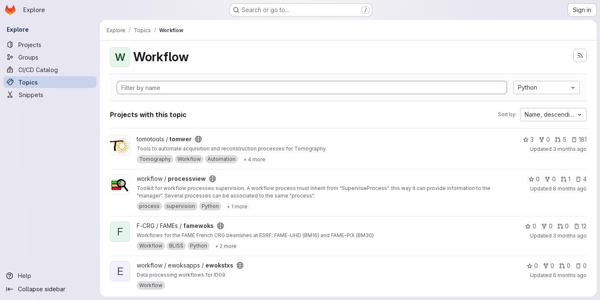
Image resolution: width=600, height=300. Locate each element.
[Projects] (50, 44)
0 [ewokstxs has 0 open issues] (581, 265)
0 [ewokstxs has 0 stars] (532, 265)
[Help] (50, 276)
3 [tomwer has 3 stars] (528, 139)
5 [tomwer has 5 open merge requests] (560, 139)
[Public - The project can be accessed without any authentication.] (198, 139)
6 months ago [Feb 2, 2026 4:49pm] (570, 275)
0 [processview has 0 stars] (534, 178)
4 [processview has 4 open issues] (581, 178)
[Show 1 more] (237, 206)
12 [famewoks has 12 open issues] (580, 226)
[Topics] (50, 82)
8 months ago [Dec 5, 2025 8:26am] (570, 188)
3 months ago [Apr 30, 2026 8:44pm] (570, 149)
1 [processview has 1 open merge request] (565, 178)
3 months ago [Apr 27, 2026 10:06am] (570, 235)
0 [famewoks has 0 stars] (530, 226)
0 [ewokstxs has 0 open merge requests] (564, 265)
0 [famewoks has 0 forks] (546, 226)
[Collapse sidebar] (50, 289)
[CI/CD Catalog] (50, 69)
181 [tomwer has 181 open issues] (579, 139)
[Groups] (50, 57)
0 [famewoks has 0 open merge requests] (563, 226)
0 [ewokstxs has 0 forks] (548, 265)
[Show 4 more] (254, 159)
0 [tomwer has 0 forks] (544, 139)
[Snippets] (50, 94)
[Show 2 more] (225, 246)
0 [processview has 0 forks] (550, 178)
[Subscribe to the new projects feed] (580, 55)
